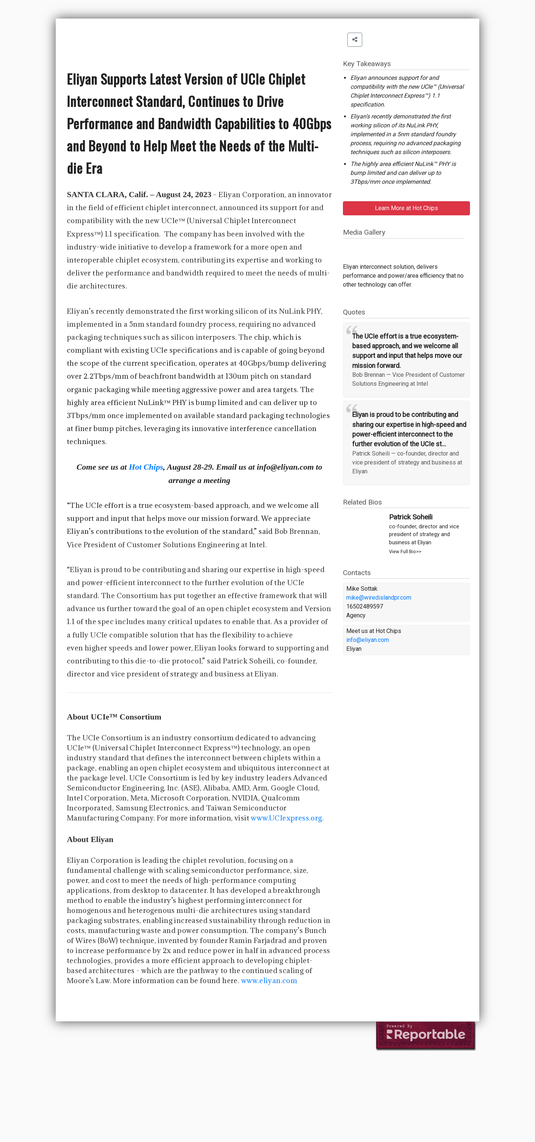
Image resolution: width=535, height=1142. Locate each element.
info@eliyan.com (367, 639)
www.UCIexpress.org (286, 817)
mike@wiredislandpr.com (378, 597)
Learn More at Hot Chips (406, 208)
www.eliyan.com (269, 980)
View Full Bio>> (405, 551)
